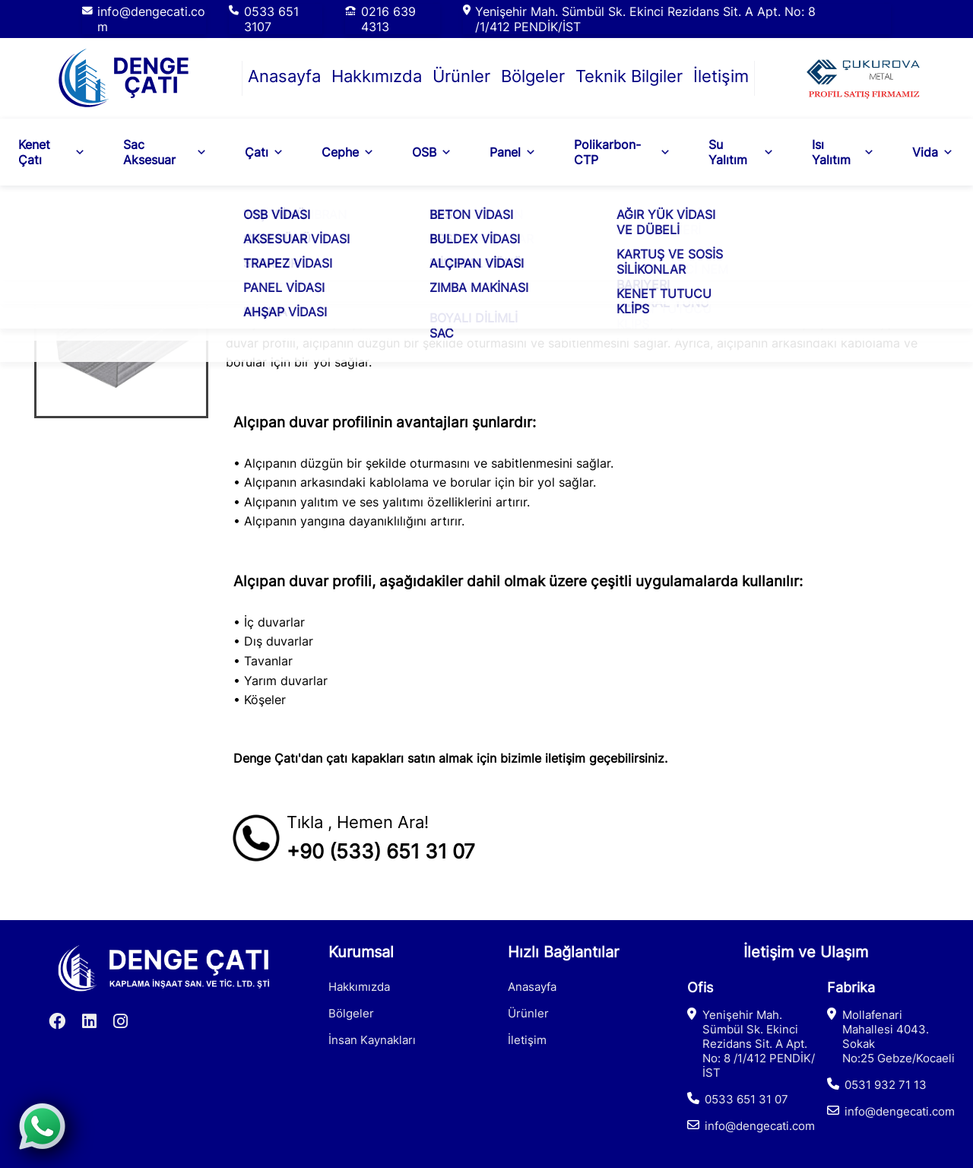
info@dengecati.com (151, 19)
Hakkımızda (376, 76)
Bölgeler (533, 76)
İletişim (721, 76)
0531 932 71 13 (886, 1085)
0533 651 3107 (271, 19)
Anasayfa (284, 76)
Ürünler (461, 76)
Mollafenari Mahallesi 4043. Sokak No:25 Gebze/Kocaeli (898, 1036)
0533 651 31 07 (746, 1099)
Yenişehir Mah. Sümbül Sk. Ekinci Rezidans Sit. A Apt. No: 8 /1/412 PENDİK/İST (645, 19)
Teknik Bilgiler (629, 76)
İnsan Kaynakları (372, 1040)
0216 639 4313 (388, 19)
